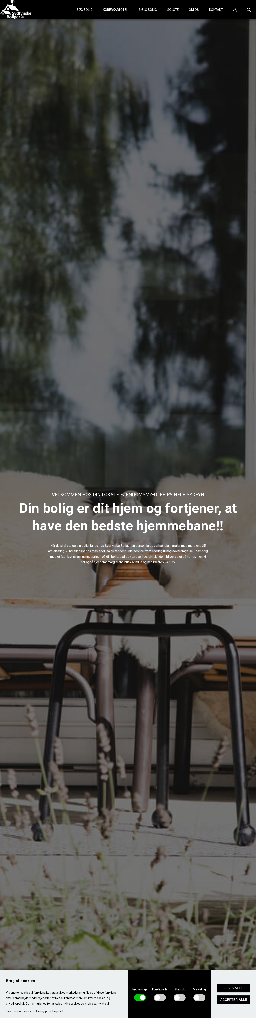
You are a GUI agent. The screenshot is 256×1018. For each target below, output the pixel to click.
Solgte (173, 10)
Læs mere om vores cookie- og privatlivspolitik (35, 1011)
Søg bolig (85, 10)
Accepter (233, 999)
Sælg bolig (147, 10)
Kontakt (216, 10)
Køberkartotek (115, 10)
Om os (194, 10)
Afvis (233, 988)
